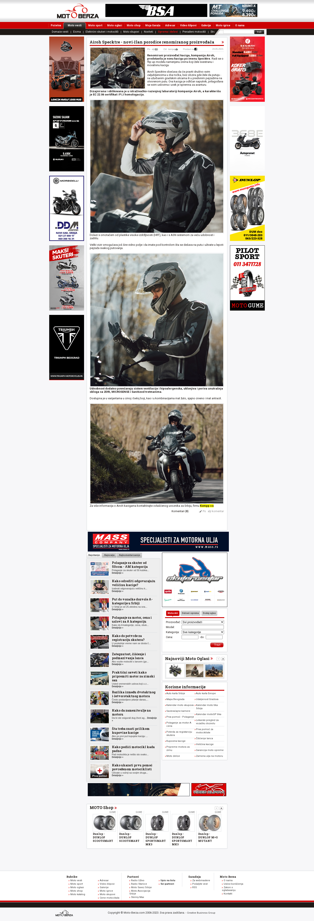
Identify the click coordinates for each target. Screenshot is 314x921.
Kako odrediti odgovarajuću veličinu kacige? (133, 583)
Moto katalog (77, 894)
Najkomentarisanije (129, 555)
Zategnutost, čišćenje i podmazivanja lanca (129, 656)
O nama (239, 25)
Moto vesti (77, 25)
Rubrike (71, 876)
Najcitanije (94, 555)
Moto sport (95, 25)
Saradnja (194, 876)
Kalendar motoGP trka (208, 714)
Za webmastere (201, 880)
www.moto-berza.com (65, 913)
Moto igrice (223, 25)
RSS (194, 887)
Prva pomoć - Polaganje (180, 716)
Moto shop (133, 25)
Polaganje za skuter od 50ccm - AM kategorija (130, 565)
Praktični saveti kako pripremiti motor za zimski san (133, 676)
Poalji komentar (213, 511)
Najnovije (109, 555)
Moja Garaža (152, 25)
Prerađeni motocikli (194, 31)
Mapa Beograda (175, 699)
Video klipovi (188, 25)
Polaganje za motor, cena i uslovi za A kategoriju (132, 619)
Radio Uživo (137, 880)
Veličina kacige (205, 744)
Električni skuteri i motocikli (102, 31)
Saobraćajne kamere (178, 711)
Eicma (77, 31)
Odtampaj (170, 49)
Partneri (133, 876)
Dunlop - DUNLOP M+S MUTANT (208, 837)
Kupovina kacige (176, 741)
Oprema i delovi (168, 31)
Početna (56, 25)
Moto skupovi (131, 31)
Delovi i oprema (190, 613)
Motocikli (173, 613)
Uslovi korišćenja (233, 884)
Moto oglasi (114, 25)
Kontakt (228, 893)
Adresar (170, 25)
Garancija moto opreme (210, 750)
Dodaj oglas (209, 613)
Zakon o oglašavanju (229, 889)
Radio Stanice (139, 884)
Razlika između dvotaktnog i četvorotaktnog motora (133, 694)
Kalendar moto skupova (180, 705)
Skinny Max (137, 897)
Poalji (151, 49)
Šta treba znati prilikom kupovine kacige (131, 731)
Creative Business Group (201, 912)
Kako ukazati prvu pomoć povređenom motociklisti (132, 767)
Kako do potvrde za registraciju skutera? (128, 638)
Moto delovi (173, 756)
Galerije (206, 25)
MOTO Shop (101, 807)
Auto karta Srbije (175, 693)
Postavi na (188, 49)
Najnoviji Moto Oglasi (187, 658)
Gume (112, 812)
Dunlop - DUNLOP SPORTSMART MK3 (155, 839)
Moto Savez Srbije (141, 887)
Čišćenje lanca (204, 738)
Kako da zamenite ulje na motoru (131, 712)
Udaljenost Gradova (207, 699)
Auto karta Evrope (206, 693)
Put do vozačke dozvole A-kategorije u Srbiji (132, 601)
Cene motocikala (109, 897)
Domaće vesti (60, 31)
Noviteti (148, 31)
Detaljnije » (117, 573)
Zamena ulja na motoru (209, 756)
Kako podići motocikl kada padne (133, 749)
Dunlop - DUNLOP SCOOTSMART (103, 837)
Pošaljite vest (200, 884)
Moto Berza (228, 876)
